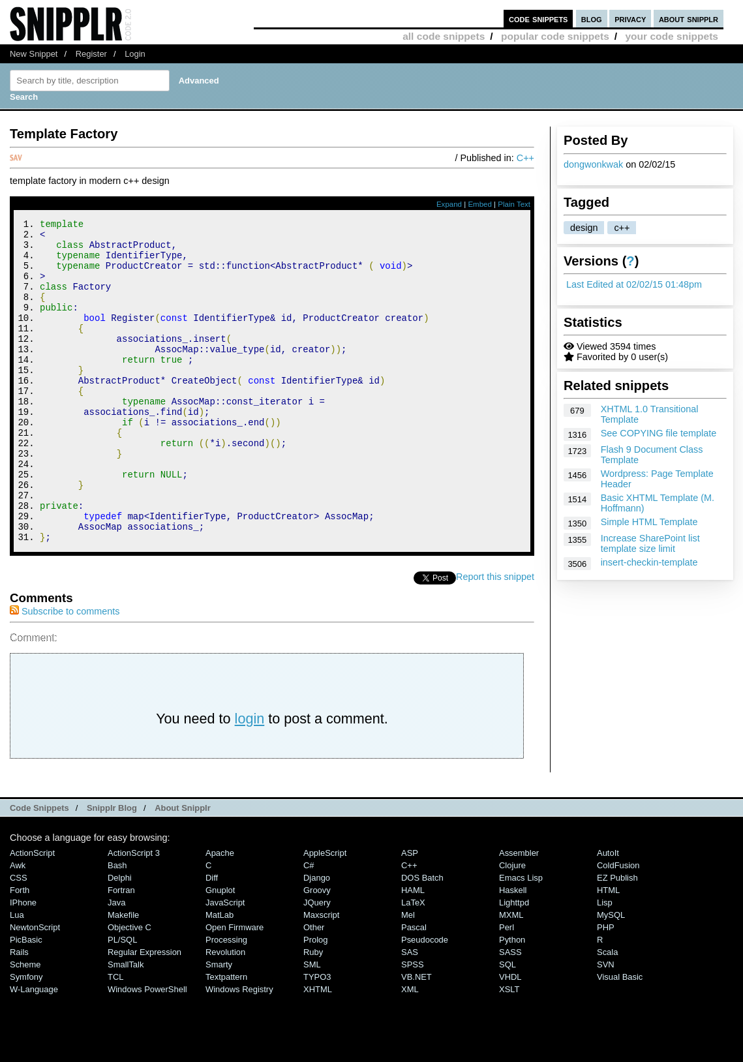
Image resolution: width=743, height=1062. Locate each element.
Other (313, 988)
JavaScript (225, 963)
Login (135, 54)
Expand (449, 204)
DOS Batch (422, 938)
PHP (605, 988)
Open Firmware (234, 988)
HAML (413, 951)
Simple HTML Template (649, 522)
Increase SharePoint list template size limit (650, 543)
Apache (219, 913)
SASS (510, 1013)
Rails (19, 1013)
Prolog (315, 1000)
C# (308, 926)
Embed (480, 204)
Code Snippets (39, 868)
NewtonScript (35, 988)
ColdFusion (618, 926)
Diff (211, 938)
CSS (18, 938)
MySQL (611, 975)
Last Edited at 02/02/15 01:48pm (634, 284)
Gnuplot (220, 951)
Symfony (26, 1037)
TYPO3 (317, 1037)
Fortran (121, 951)
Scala (607, 1013)
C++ (525, 158)
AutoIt (608, 913)
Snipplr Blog (112, 868)
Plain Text (514, 204)
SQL (507, 1025)
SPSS (412, 1025)
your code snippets (671, 36)
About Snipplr (183, 868)
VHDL (510, 1037)
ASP (409, 913)
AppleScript (324, 913)
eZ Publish (617, 938)
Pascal (414, 988)
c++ (621, 227)
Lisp (605, 963)
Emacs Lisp (521, 938)
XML (410, 1050)
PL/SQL (122, 1000)
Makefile (123, 975)
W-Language (34, 1050)
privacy (630, 18)
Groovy (317, 951)
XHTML (317, 1050)
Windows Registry (239, 1050)
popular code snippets (555, 36)
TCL (115, 1037)
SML (312, 1025)
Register (91, 54)
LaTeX (413, 963)
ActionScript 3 (134, 913)
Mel (408, 975)
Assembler (519, 913)
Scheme (25, 1025)
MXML (511, 975)
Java (116, 963)
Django (316, 938)
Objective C (129, 988)
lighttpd (514, 963)
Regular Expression (144, 1013)
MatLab (219, 975)
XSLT (509, 1050)
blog (591, 18)
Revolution (225, 1013)
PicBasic (26, 1000)
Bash (117, 926)
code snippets (538, 18)
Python (512, 1000)
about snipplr (688, 18)
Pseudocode (424, 1000)
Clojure (512, 926)
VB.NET (416, 1037)
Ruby (313, 1013)
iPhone (23, 963)
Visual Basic (620, 1037)
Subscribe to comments (64, 672)
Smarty (218, 1025)
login (250, 779)
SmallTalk (126, 1025)
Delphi (120, 938)
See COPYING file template (659, 433)
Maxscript (321, 975)
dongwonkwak (593, 164)
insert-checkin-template (649, 562)
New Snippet (33, 54)
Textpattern (226, 1037)
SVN (605, 1025)
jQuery (317, 963)
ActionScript (32, 913)
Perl (506, 988)
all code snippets (443, 36)
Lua (17, 975)
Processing (226, 1000)
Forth (19, 951)
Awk (17, 926)
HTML (608, 951)
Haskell (512, 951)
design (584, 227)
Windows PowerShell (147, 1050)
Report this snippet (495, 637)
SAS (409, 1013)
